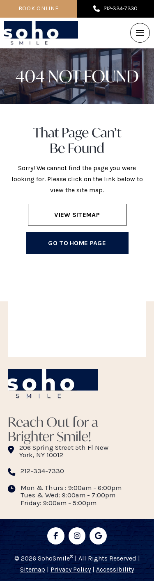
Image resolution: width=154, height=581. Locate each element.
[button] (140, 33)
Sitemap (32, 569)
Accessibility (115, 569)
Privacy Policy (71, 569)
